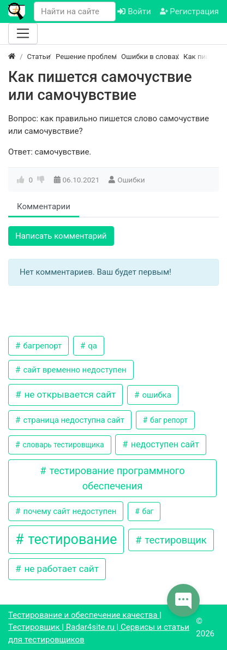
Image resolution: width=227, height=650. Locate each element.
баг (146, 511)
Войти (134, 11)
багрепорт (41, 346)
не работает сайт (60, 568)
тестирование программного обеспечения (116, 478)
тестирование (71, 539)
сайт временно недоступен (74, 370)
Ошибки (131, 179)
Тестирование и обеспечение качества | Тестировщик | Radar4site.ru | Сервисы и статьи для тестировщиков (98, 627)
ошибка (155, 395)
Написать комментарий (61, 236)
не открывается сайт (69, 394)
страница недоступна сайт (72, 420)
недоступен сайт (164, 444)
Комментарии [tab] (43, 206)
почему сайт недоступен (69, 511)
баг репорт (168, 420)
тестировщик (174, 540)
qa (91, 346)
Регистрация (189, 11)
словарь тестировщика (62, 444)
